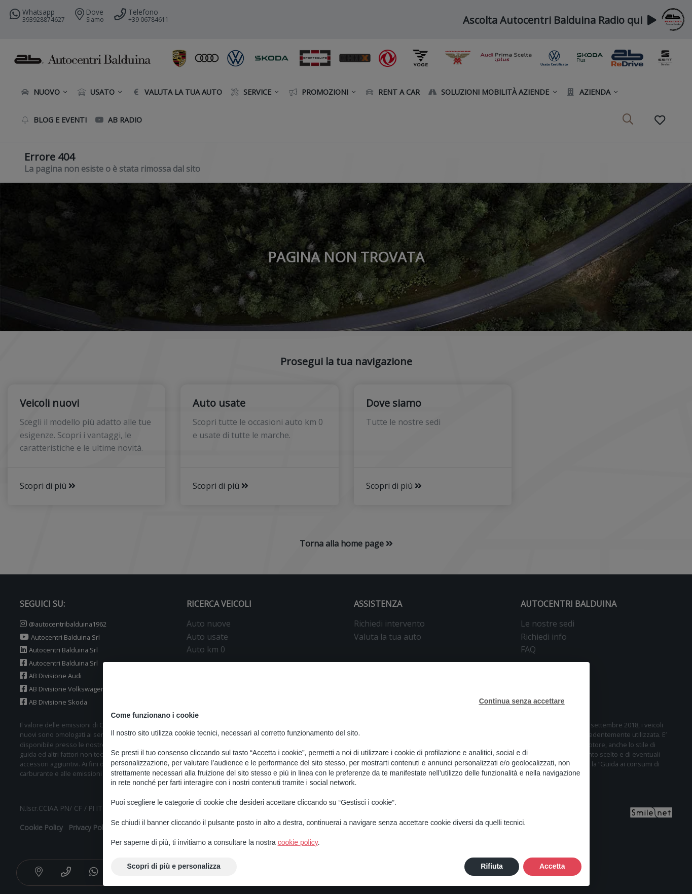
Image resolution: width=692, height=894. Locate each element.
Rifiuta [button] (492, 866)
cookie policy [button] (298, 842)
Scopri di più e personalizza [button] (174, 866)
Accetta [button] (552, 866)
